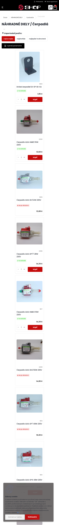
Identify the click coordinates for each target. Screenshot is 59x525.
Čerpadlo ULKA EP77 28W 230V (42, 146)
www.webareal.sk (38, 523)
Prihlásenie (39, 1)
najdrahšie (21, 39)
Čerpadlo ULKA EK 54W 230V (14, 146)
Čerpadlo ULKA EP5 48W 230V (14, 326)
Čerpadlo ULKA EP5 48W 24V (42, 387)
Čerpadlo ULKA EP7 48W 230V (14, 266)
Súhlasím (32, 517)
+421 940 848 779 (40, 476)
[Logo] (29, 7)
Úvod (5, 17)
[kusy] (8, 102)
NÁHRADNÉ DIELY (17, 17)
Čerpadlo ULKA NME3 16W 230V (43, 88)
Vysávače (30, 17)
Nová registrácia (52, 1)
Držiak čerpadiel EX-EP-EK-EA (14, 88)
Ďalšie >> (33, 412)
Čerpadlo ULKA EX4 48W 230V (14, 386)
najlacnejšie (8, 39)
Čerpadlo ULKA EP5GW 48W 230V (41, 325)
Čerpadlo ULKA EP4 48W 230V (42, 266)
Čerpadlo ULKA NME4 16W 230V (15, 206)
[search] (50, 7)
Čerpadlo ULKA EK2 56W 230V (42, 205)
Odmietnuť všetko (15, 517)
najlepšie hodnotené (37, 39)
